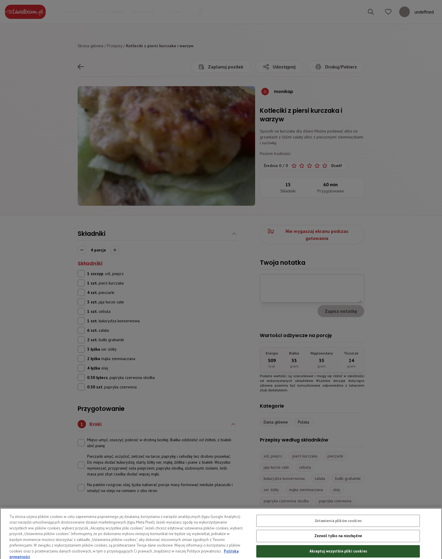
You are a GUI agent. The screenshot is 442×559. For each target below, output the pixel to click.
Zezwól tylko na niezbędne (338, 544)
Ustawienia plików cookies (338, 529)
